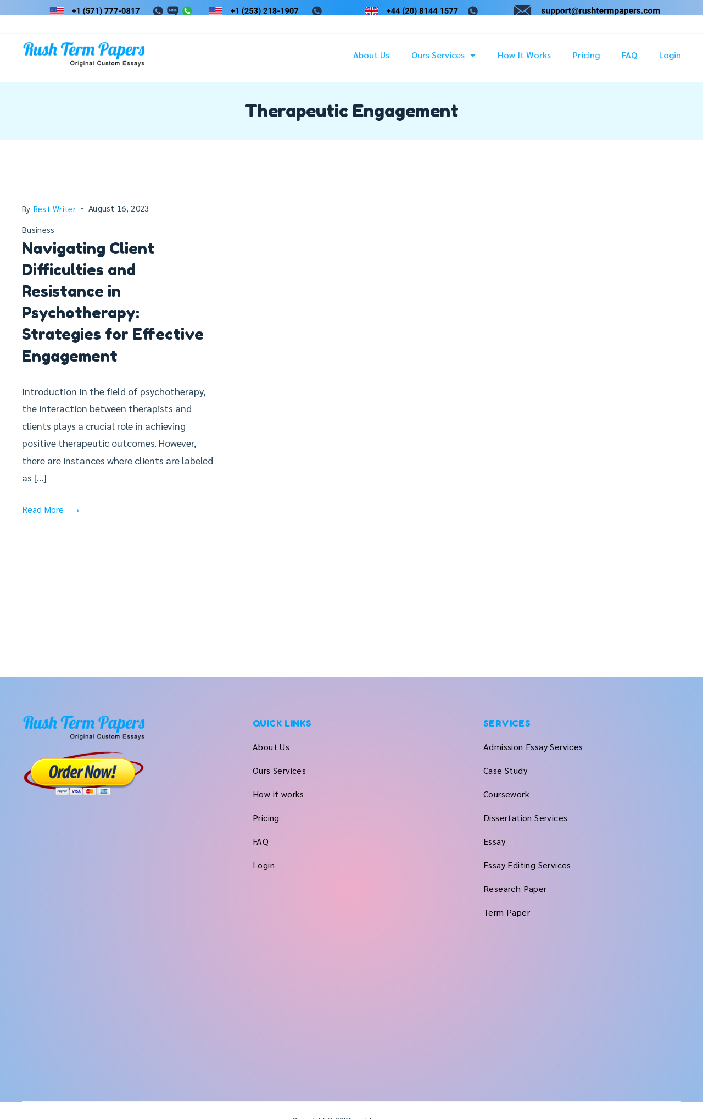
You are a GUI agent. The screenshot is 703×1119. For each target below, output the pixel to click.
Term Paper (506, 912)
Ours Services (443, 61)
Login (670, 61)
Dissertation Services (525, 817)
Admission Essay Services (533, 746)
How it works (524, 61)
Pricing (586, 61)
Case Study (505, 770)
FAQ (629, 61)
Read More (43, 509)
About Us (371, 61)
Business (38, 229)
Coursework (506, 794)
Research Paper (515, 888)
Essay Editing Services (527, 865)
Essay (494, 841)
